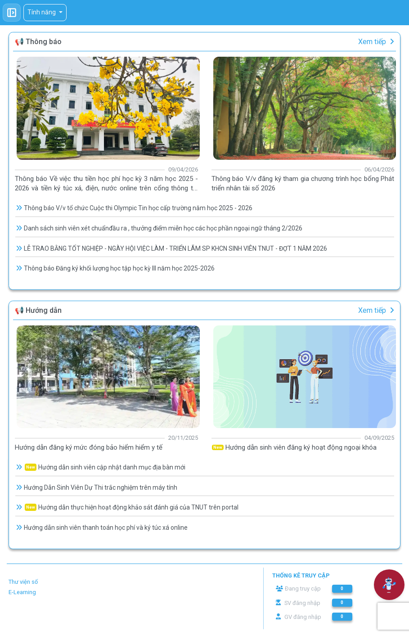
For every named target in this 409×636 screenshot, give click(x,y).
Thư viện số (23, 581)
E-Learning (22, 592)
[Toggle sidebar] (12, 13)
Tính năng (42, 12)
